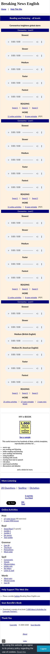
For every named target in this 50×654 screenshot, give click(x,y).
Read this (21, 652)
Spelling (22, 487)
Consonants (8, 560)
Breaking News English (20, 3)
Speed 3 (35, 108)
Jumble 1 (7, 531)
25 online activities (10, 402)
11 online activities (14, 116)
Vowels (6, 562)
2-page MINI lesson (11, 521)
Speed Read (8, 529)
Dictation (34, 487)
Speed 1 (15, 108)
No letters (7, 568)
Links (25, 641)
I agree (43, 649)
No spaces (8, 535)
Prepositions (8, 550)
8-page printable (31, 116)
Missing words (9, 581)
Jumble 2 (7, 533)
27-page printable (27, 402)
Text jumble (8, 537)
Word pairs (8, 578)
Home (3, 9)
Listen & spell (9, 570)
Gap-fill (6, 545)
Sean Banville (35, 625)
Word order (8, 552)
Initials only (8, 566)
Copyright (13, 625)
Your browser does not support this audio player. (25, 42)
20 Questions (8, 487)
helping (17, 596)
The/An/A (7, 547)
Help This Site (16, 9)
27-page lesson (9, 519)
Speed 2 (25, 108)
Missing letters (9, 564)
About (25, 634)
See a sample (25, 437)
